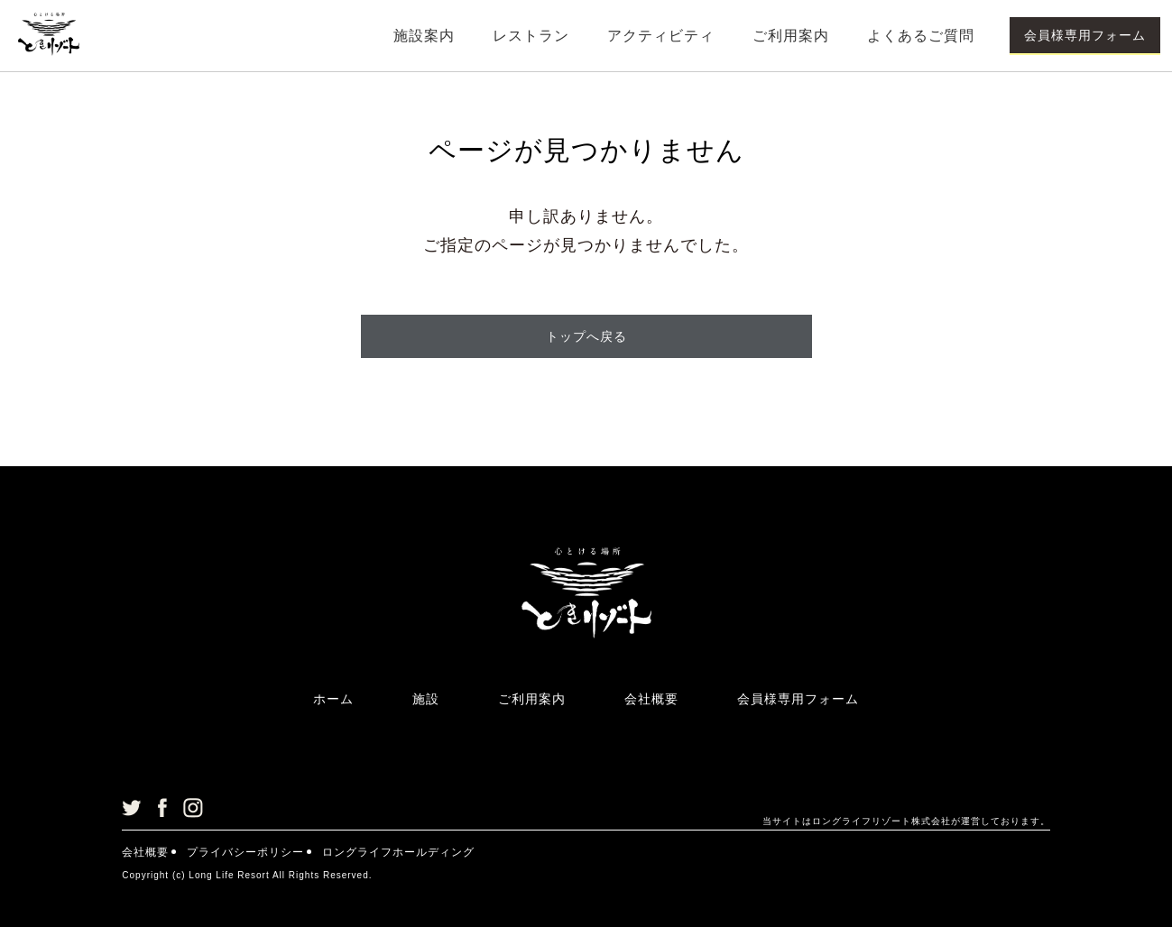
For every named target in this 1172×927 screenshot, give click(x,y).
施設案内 (424, 35)
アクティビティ (661, 35)
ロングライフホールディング (398, 852)
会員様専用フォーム (1085, 35)
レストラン (531, 35)
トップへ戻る (586, 336)
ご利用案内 (790, 35)
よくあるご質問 (920, 35)
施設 (425, 699)
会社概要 (651, 699)
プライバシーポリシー (245, 852)
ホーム (333, 699)
